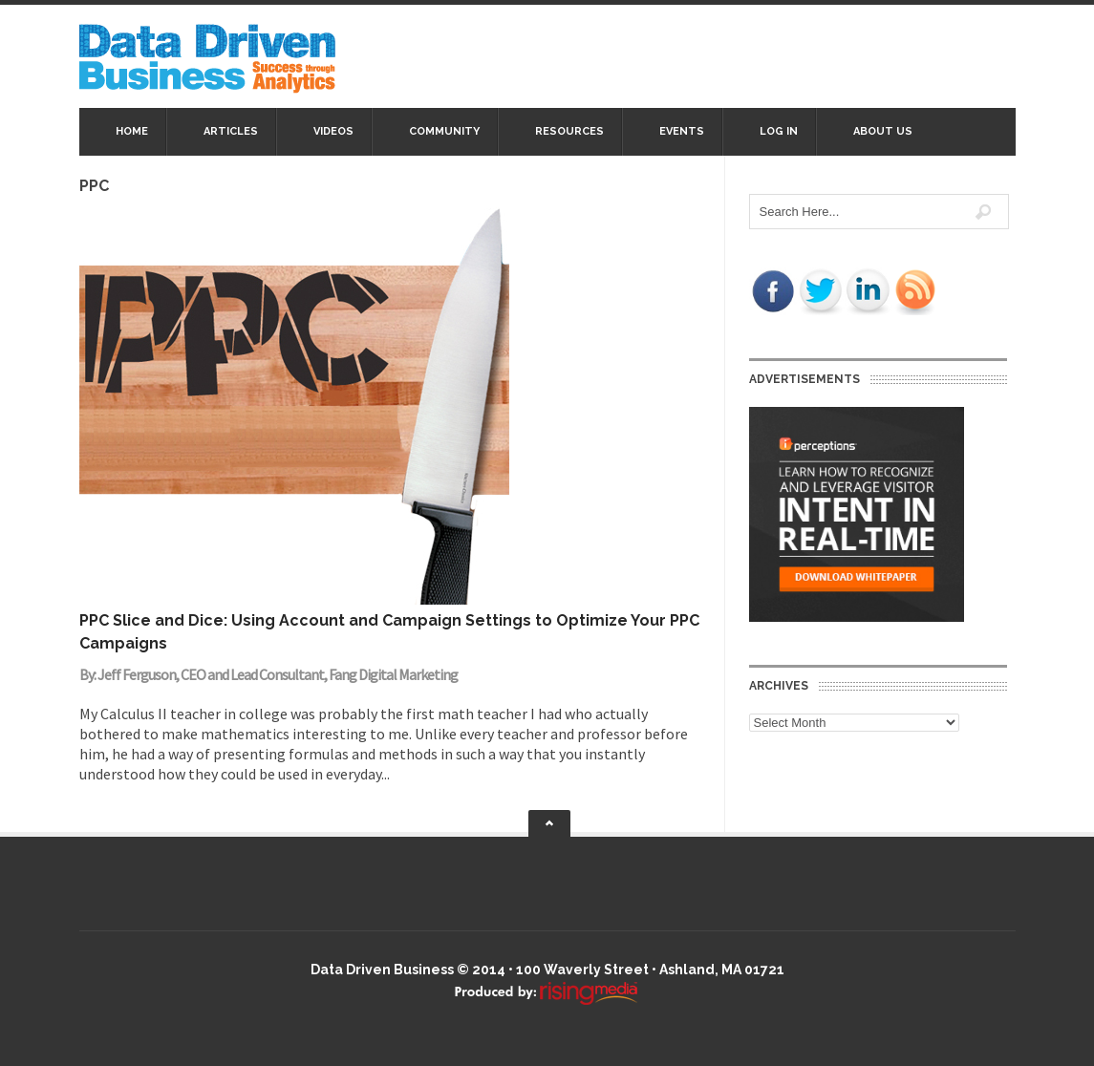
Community (444, 131)
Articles (231, 131)
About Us (882, 131)
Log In (779, 131)
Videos (333, 131)
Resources (569, 131)
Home (132, 131)
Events (681, 131)
